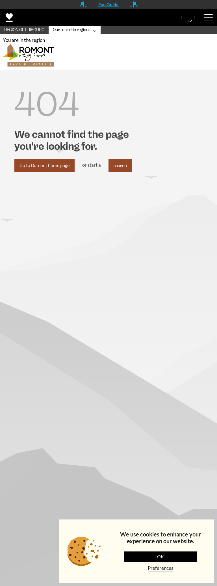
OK (160, 556)
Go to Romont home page (44, 165)
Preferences (160, 568)
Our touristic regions (71, 29)
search (120, 165)
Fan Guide (108, 4)
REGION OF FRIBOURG (24, 29)
